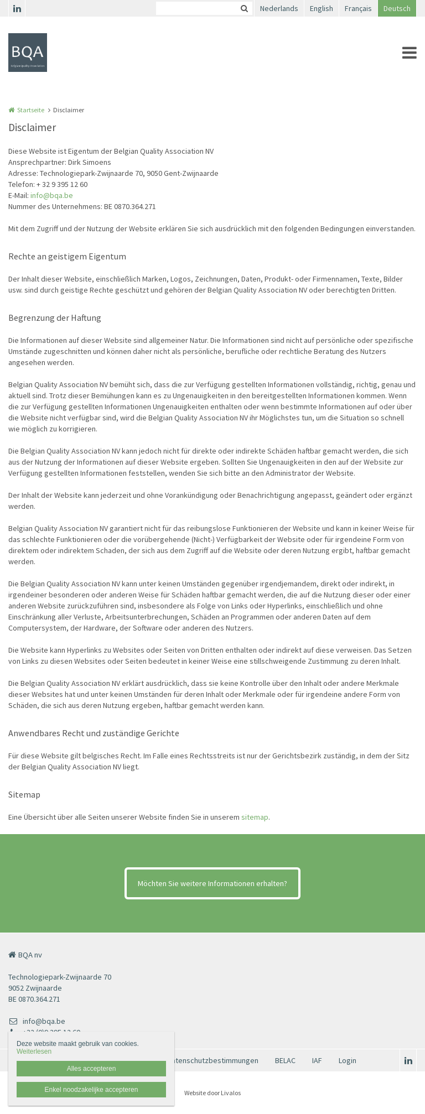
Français (358, 8)
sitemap (254, 817)
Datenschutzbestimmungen (212, 1060)
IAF (317, 1060)
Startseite (30, 110)
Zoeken (244, 8)
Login (347, 1060)
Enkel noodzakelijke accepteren (91, 1090)
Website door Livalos (212, 1093)
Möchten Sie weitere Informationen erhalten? (212, 883)
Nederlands (279, 8)
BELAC (285, 1060)
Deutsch (397, 8)
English (321, 8)
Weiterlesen (34, 1051)
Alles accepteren (91, 1069)
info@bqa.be (51, 195)
